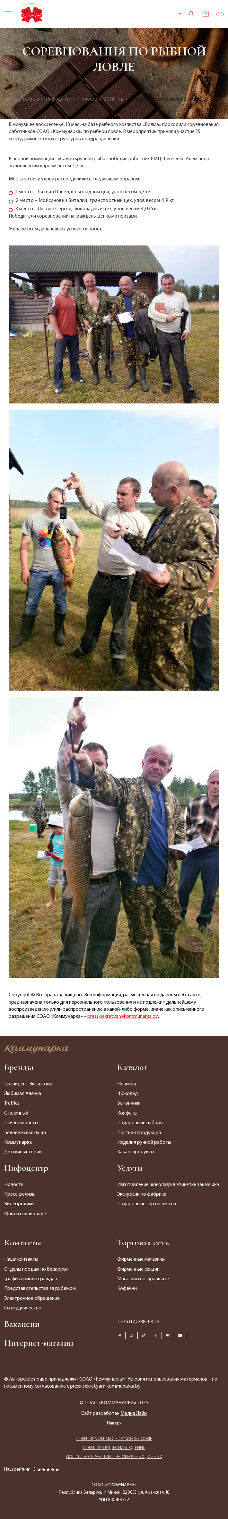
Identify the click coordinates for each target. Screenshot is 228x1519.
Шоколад (127, 1093)
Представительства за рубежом (40, 1288)
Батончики (129, 1103)
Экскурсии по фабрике (141, 1194)
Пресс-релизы (19, 1194)
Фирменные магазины (141, 1259)
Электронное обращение (32, 1298)
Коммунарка (18, 1142)
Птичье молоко (21, 1122)
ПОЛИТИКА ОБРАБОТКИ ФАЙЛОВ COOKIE (114, 1439)
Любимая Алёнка (22, 1093)
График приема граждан (30, 1279)
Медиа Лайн (133, 1413)
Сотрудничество (22, 1308)
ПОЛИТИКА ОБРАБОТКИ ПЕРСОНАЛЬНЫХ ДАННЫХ (114, 1457)
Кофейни (127, 1288)
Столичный (16, 1113)
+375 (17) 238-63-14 (138, 1321)
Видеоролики (19, 1204)
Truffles (12, 1103)
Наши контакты (21, 1259)
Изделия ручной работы (144, 1142)
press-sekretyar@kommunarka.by (122, 1016)
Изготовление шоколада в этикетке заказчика (168, 1184)
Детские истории (23, 1152)
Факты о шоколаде (25, 1213)
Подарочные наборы (140, 1122)
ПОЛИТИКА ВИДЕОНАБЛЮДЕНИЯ (114, 1448)
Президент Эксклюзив (28, 1084)
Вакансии (21, 1323)
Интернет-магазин (38, 1342)
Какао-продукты (135, 1152)
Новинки (126, 1084)
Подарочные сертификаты (146, 1204)
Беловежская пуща (25, 1132)
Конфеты (127, 1113)
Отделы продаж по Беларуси (36, 1269)
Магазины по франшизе (143, 1279)
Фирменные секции (138, 1269)
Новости (13, 1184)
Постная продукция (139, 1132)
